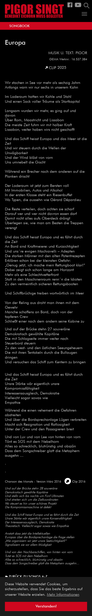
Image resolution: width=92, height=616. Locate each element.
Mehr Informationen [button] (63, 595)
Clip (52, 68)
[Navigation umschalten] (84, 14)
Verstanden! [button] (46, 606)
